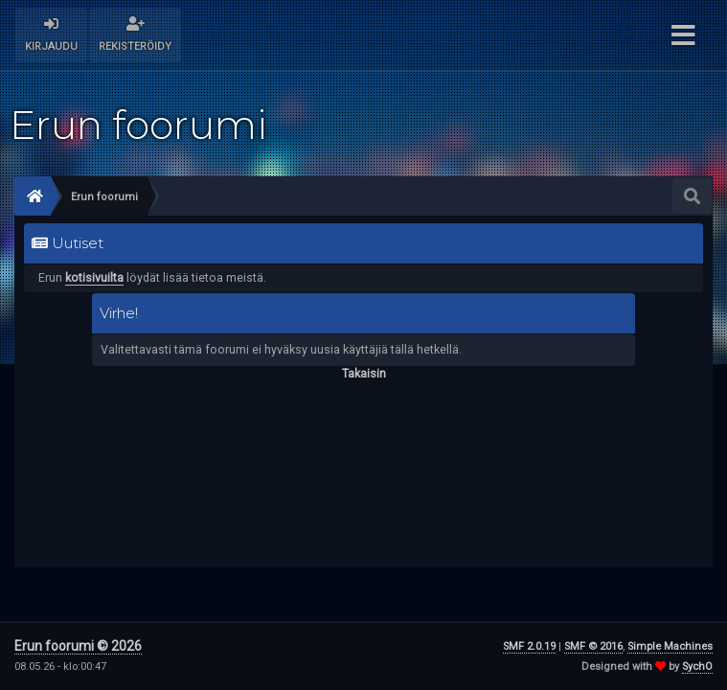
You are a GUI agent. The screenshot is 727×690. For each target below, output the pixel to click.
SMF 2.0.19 (529, 646)
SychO (697, 666)
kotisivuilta (94, 277)
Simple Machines (670, 646)
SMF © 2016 (593, 646)
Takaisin (364, 373)
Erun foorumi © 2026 (78, 646)
